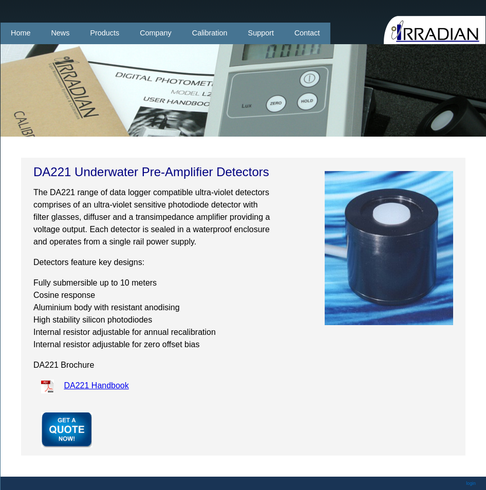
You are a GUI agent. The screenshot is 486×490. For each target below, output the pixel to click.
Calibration (210, 33)
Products (104, 33)
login (471, 483)
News (60, 33)
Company (156, 33)
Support (261, 33)
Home (20, 33)
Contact (307, 33)
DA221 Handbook (96, 385)
